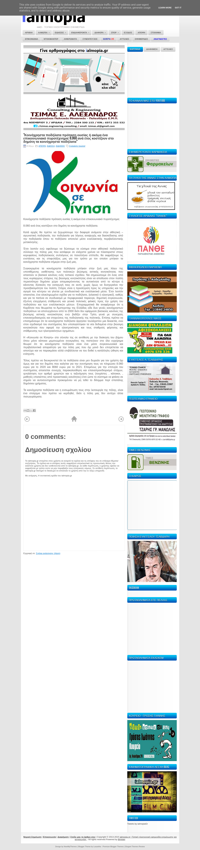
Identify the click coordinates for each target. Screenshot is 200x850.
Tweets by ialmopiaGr (137, 824)
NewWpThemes (70, 847)
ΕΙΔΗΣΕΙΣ (60, 146)
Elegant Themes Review (135, 847)
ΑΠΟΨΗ (42, 146)
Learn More (165, 7)
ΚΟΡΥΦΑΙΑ (135, 49)
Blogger (121, 839)
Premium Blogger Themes (113, 847)
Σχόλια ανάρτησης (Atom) (48, 553)
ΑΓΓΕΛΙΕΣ (168, 49)
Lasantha (97, 847)
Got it (178, 7)
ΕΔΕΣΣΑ (51, 146)
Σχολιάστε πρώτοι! (77, 146)
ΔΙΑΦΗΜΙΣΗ (151, 49)
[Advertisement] (152, 74)
